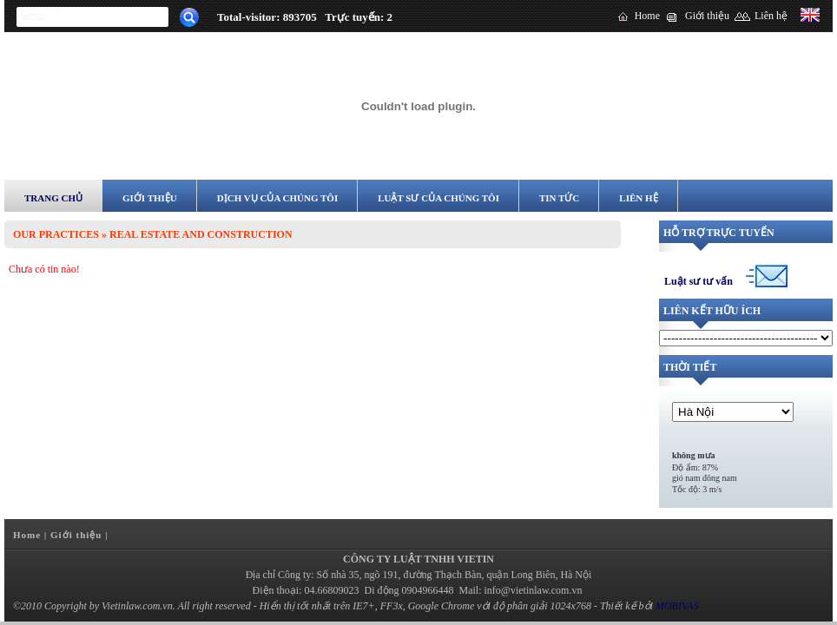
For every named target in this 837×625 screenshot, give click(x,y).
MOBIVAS (677, 606)
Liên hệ (771, 16)
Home (647, 16)
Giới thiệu (707, 16)
